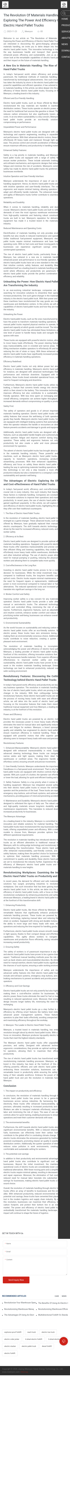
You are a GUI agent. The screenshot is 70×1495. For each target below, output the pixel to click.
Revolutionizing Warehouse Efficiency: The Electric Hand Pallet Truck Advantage (53, 1309)
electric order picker (11, 1339)
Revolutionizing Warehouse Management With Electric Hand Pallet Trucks (19, 1309)
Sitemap (24, 1372)
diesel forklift (47, 1346)
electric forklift (9, 1353)
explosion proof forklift (12, 1332)
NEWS (64, 1296)
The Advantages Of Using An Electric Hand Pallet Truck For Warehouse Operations (19, 1315)
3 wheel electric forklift (56, 1339)
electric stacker (10, 1346)
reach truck (31, 1332)
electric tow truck (48, 1332)
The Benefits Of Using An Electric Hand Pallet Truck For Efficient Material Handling (53, 1303)
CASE (57, 1296)
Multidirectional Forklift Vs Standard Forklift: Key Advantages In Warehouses (53, 1315)
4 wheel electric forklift (33, 1339)
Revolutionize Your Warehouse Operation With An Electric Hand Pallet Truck (20, 1303)
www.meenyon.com (10, 1372)
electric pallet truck (29, 1346)
